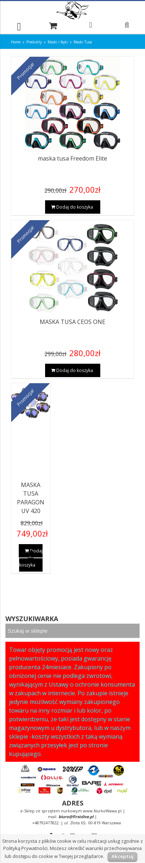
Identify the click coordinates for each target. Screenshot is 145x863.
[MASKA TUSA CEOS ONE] (72, 268)
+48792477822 (45, 822)
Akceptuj (122, 856)
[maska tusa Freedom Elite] (72, 104)
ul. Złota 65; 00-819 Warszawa (92, 822)
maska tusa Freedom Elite (72, 158)
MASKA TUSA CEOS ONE (72, 322)
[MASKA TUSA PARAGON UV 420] (30, 431)
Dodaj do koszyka (74, 207)
